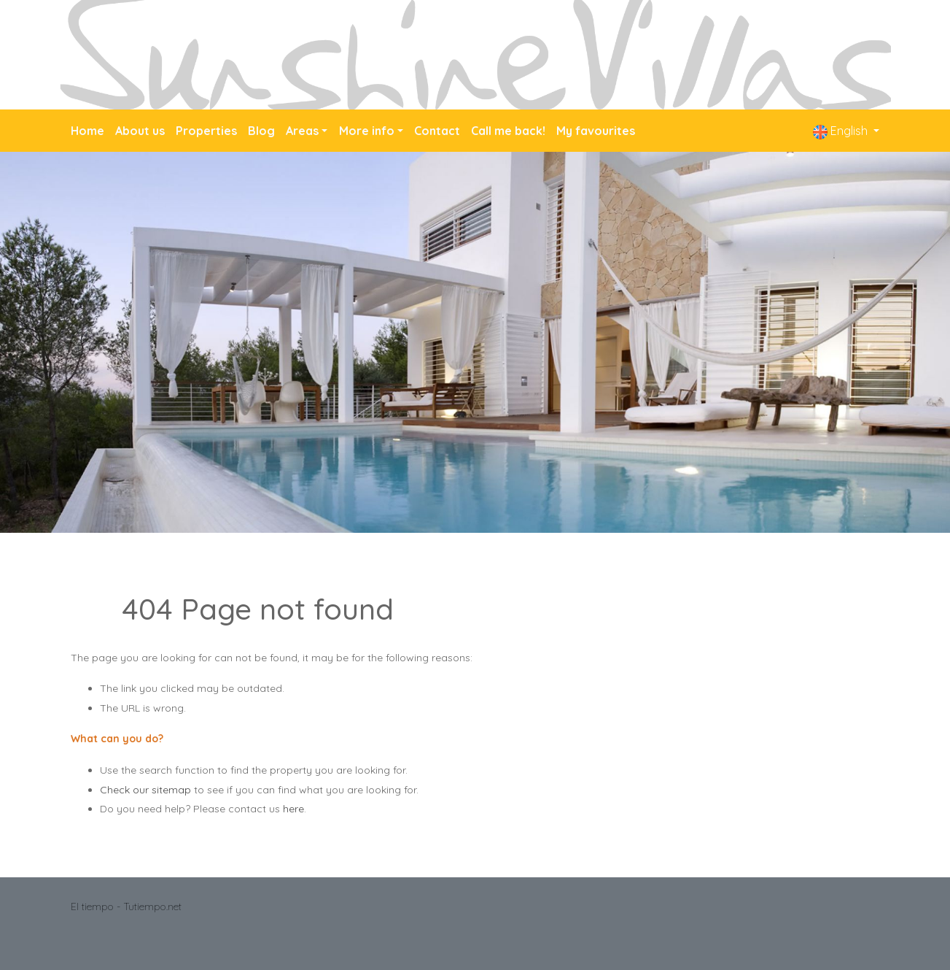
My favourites (595, 130)
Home (87, 130)
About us (140, 130)
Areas (302, 130)
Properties (206, 130)
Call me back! (508, 130)
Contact (437, 130)
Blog (261, 130)
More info (366, 130)
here (293, 808)
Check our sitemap (145, 789)
